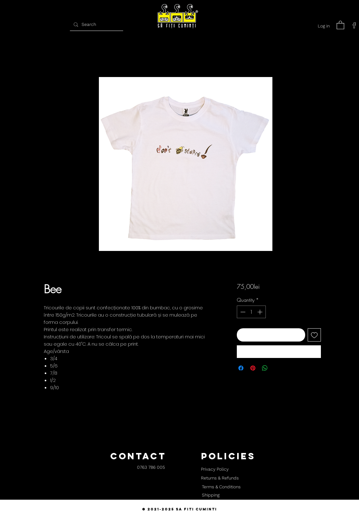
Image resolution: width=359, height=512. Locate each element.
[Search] (96, 24)
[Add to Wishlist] (314, 335)
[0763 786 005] (151, 467)
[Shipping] (211, 495)
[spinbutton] (251, 312)
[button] (340, 24)
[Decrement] (242, 312)
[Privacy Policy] (215, 469)
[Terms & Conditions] (221, 487)
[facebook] (354, 25)
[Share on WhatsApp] (265, 368)
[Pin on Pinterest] (253, 368)
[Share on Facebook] (241, 368)
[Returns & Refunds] (220, 478)
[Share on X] (277, 368)
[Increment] (260, 312)
